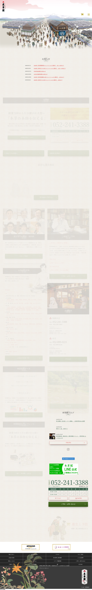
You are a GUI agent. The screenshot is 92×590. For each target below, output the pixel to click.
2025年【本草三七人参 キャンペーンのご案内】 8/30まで (48, 80)
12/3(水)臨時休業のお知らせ (40, 74)
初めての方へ (11, 554)
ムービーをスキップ (46, 43)
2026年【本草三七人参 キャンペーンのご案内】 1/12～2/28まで (50, 68)
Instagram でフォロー (68, 458)
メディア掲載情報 (57, 561)
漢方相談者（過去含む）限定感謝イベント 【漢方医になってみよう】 (71, 436)
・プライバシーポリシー (44, 568)
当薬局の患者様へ (34, 554)
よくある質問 (80, 557)
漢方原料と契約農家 (57, 557)
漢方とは (34, 561)
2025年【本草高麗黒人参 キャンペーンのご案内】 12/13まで (49, 77)
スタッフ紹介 (80, 554)
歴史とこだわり (11, 561)
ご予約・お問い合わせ (68, 504)
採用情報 (34, 564)
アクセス (58, 498)
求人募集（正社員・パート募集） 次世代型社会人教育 (71, 420)
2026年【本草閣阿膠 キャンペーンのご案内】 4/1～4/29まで (49, 65)
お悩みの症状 (11, 557)
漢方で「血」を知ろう (71, 427)
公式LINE (80, 564)
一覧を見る (68, 442)
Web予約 (79, 498)
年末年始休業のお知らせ (40, 71)
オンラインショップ (34, 557)
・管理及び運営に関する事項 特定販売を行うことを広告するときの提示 (54, 565)
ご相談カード (11, 564)
